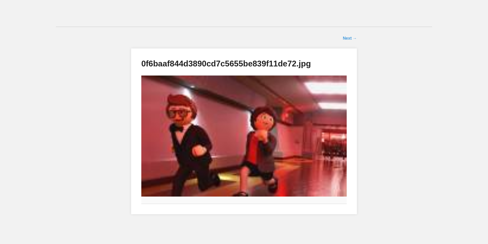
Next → (350, 38)
